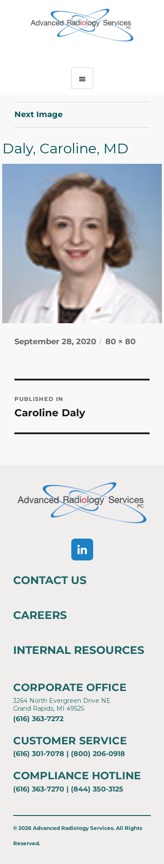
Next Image (38, 114)
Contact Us (50, 580)
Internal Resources (78, 650)
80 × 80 (120, 341)
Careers (40, 615)
